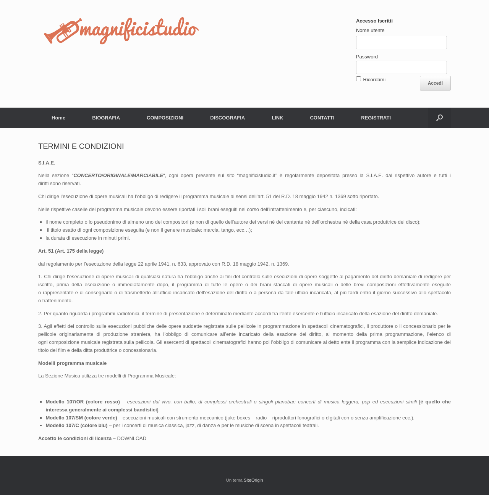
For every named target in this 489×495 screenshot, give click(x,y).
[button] (439, 118)
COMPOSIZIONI (165, 118)
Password (367, 57)
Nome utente (370, 30)
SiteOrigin (253, 480)
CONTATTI (322, 118)
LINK (277, 118)
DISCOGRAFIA (227, 118)
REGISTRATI (376, 118)
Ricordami (374, 79)
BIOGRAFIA (106, 118)
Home (58, 118)
